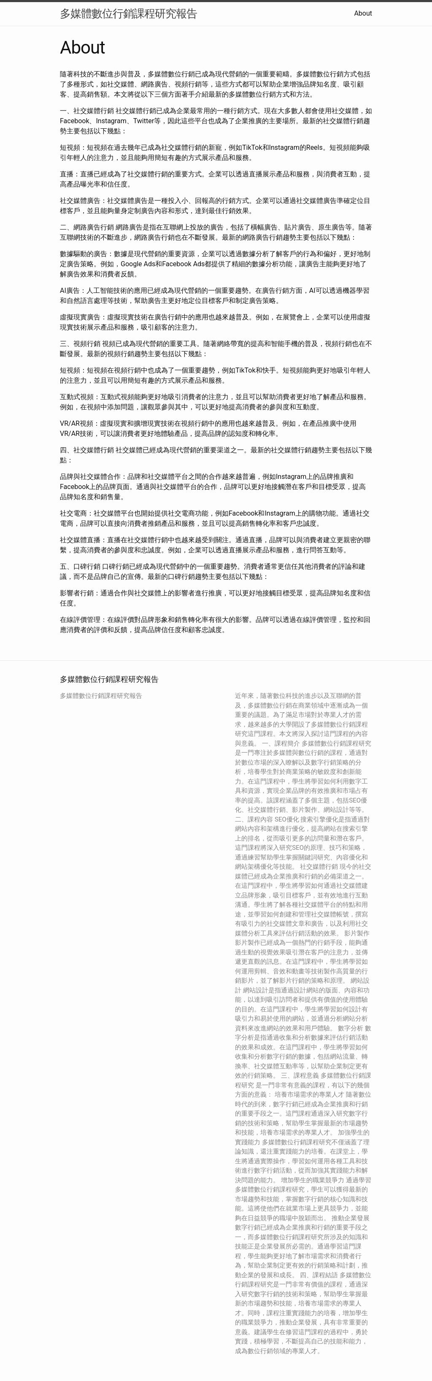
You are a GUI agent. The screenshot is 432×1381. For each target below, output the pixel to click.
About (363, 13)
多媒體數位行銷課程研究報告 (128, 13)
